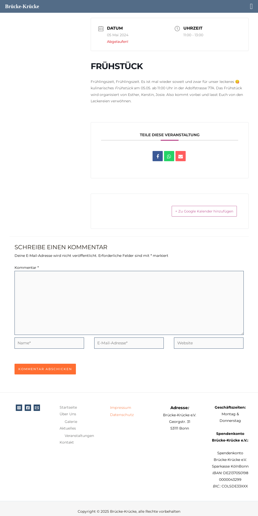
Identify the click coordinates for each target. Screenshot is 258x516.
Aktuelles (68, 423)
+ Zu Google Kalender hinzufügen (197, 211)
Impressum (120, 402)
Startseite (68, 402)
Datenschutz (121, 408)
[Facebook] (28, 402)
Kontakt (67, 437)
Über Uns (68, 408)
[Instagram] (19, 402)
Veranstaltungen (79, 430)
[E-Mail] (37, 402)
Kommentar (27, 268)
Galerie (71, 416)
